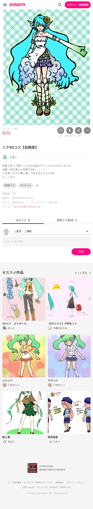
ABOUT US (65, 487)
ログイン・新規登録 (77, 4)
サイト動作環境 (14, 482)
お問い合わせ (28, 487)
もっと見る (83, 272)
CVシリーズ (41, 487)
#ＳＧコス (25, 185)
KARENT (53, 487)
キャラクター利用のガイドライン (38, 482)
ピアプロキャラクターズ (27, 207)
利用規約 (59, 482)
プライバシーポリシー (76, 482)
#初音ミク (9, 185)
